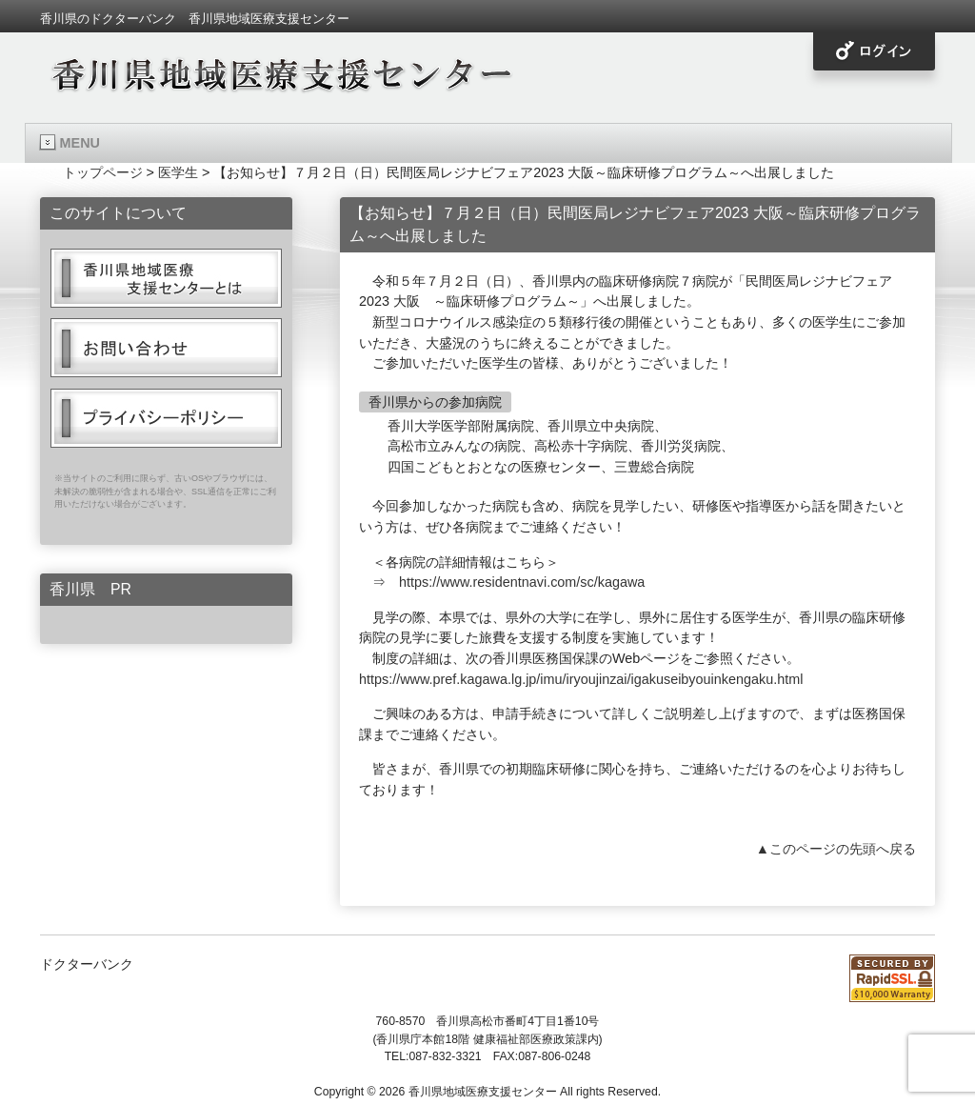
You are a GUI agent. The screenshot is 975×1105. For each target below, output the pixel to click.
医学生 (178, 172)
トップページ (103, 172)
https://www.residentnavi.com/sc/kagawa (522, 582)
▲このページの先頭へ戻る (836, 848)
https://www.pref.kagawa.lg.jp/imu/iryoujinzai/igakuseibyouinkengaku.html (581, 679)
